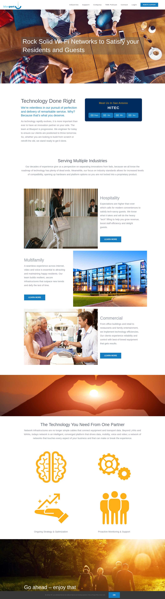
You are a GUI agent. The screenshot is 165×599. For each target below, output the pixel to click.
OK (114, 595)
